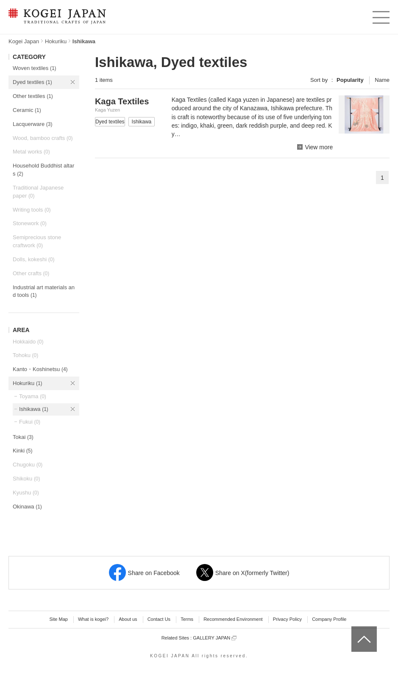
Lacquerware (32, 124)
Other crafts (31, 273)
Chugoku (27, 464)
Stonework (30, 223)
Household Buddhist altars (43, 169)
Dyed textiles (32, 82)
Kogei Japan (23, 41)
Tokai (23, 437)
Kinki (22, 450)
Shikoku (26, 478)
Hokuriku (56, 41)
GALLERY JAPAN (215, 638)
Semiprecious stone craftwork (37, 241)
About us (128, 619)
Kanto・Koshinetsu (40, 369)
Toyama (32, 396)
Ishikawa (33, 409)
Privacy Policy (287, 619)
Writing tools (32, 210)
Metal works (31, 151)
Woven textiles (34, 68)
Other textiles (33, 96)
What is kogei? (93, 619)
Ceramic (27, 110)
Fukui (29, 422)
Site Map (58, 619)
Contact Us (159, 619)
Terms (187, 619)
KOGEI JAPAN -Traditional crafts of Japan (57, 17)
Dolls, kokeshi (33, 259)
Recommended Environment (232, 619)
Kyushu (26, 492)
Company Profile (329, 619)
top (354, 629)
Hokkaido (28, 341)
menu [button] (380, 15)
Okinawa (27, 506)
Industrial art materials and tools (44, 291)
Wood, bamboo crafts (43, 138)
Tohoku (25, 355)
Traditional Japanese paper (38, 191)
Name (382, 80)
